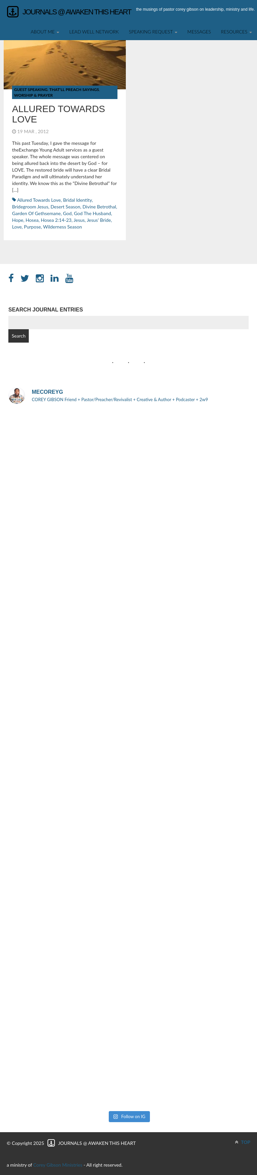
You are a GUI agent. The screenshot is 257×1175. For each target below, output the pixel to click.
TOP (242, 1142)
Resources (236, 31)
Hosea (31, 220)
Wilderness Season (62, 227)
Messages (199, 31)
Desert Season (65, 206)
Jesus (79, 220)
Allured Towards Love (58, 114)
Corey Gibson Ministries (57, 1165)
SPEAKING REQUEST (153, 31)
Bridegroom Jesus (30, 206)
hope (17, 220)
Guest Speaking (31, 89)
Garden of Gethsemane (36, 213)
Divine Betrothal (99, 206)
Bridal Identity (77, 200)
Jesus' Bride (99, 220)
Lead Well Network (94, 31)
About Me (45, 31)
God (67, 213)
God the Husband (92, 213)
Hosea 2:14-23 (56, 220)
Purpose (32, 227)
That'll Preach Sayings (74, 89)
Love (17, 227)
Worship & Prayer (33, 95)
